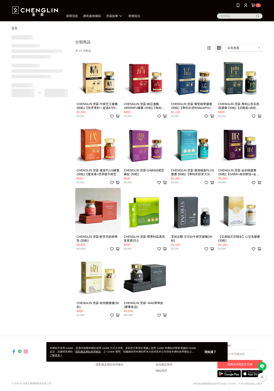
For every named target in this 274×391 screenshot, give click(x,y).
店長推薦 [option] (233, 48)
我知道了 (210, 352)
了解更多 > (56, 355)
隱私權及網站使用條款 (109, 364)
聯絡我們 (161, 370)
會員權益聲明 (164, 364)
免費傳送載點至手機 (239, 364)
